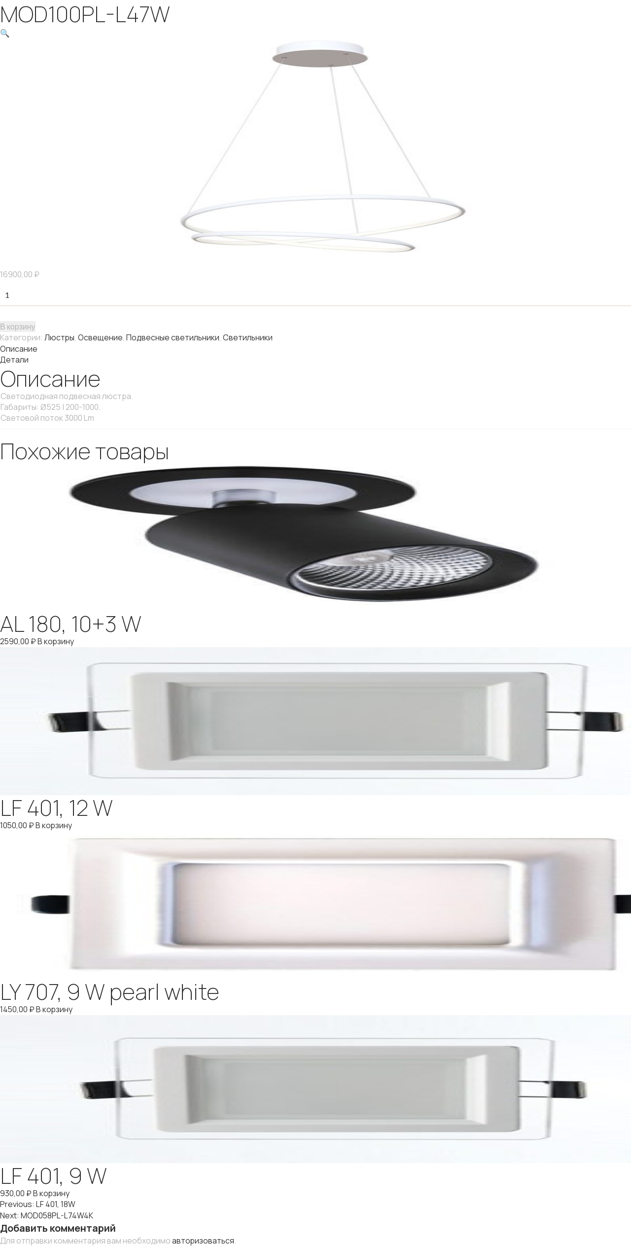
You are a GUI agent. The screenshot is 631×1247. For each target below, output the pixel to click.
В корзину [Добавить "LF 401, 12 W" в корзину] (54, 823)
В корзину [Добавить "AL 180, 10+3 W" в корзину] (56, 639)
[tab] (315, 347)
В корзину (17, 325)
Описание (18, 347)
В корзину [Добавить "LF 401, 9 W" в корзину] (51, 1190)
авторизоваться (203, 1236)
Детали (14, 358)
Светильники (249, 336)
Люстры (59, 336)
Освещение (100, 336)
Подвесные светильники (173, 336)
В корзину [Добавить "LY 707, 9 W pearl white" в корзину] (54, 1006)
